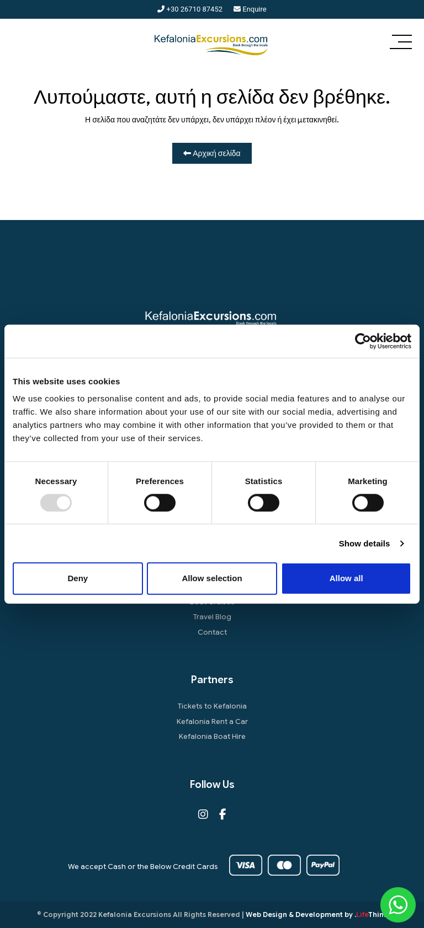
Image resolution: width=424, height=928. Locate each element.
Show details (364, 543)
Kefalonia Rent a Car (212, 721)
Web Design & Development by (317, 914)
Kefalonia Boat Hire (212, 736)
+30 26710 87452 (189, 9)
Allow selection (212, 578)
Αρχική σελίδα (211, 153)
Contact (212, 632)
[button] (401, 43)
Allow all (346, 578)
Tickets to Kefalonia (212, 706)
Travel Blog (212, 616)
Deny (77, 578)
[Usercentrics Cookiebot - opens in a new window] (363, 340)
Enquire (250, 9)
